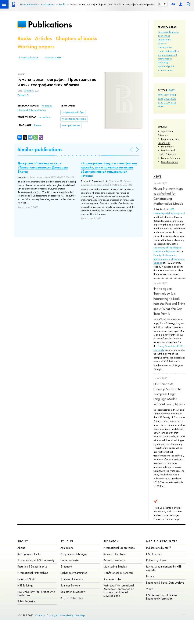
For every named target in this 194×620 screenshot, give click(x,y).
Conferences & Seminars (118, 573)
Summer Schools (70, 585)
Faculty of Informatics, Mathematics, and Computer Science (169, 258)
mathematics (165, 58)
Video (149, 589)
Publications (50, 24)
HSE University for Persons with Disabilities (36, 593)
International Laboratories (119, 548)
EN (165, 4)
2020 (160, 102)
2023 (160, 98)
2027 (171, 90)
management (169, 54)
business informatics (168, 32)
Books (24, 38)
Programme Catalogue (73, 554)
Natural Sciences (170, 158)
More (160, 106)
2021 (173, 98)
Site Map (80, 615)
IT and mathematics (168, 51)
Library (150, 576)
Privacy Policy (66, 615)
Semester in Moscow (72, 591)
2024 (173, 95)
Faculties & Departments (32, 566)
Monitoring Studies (115, 566)
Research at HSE (53, 57)
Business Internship (71, 598)
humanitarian (165, 47)
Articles (43, 38)
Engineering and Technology (168, 140)
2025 (166, 95)
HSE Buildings (25, 585)
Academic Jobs (112, 579)
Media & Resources (162, 541)
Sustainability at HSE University (35, 560)
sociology (163, 62)
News (157, 176)
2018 (173, 102)
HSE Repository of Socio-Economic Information (161, 596)
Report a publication (28, 57)
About (22, 541)
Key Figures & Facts (28, 554)
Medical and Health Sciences (166, 152)
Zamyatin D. (23, 95)
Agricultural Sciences (165, 133)
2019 (167, 102)
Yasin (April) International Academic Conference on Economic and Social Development (118, 591)
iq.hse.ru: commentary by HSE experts (163, 568)
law (159, 54)
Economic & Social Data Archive (165, 582)
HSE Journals (153, 554)
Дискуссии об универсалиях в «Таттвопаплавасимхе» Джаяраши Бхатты (43, 167)
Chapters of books (76, 38)
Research (111, 541)
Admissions (66, 548)
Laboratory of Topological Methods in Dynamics (167, 249)
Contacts (40, 615)
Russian (37, 125)
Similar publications (39, 149)
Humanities (167, 146)
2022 (167, 98)
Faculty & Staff (26, 579)
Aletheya (29, 90)
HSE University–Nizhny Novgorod (169, 211)
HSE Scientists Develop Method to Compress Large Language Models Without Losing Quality (169, 394)
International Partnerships (32, 573)
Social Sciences (169, 162)
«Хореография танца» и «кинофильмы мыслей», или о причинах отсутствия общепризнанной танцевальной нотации (109, 169)
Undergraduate (69, 560)
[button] (57, 155)
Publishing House (156, 560)
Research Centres (114, 554)
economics (164, 35)
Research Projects (114, 560)
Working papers (35, 46)
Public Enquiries (26, 601)
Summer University (71, 579)
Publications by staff (158, 548)
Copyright (52, 615)
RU (160, 4)
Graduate (66, 566)
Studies (66, 541)
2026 (160, 95)
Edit (183, 614)
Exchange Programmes (73, 573)
